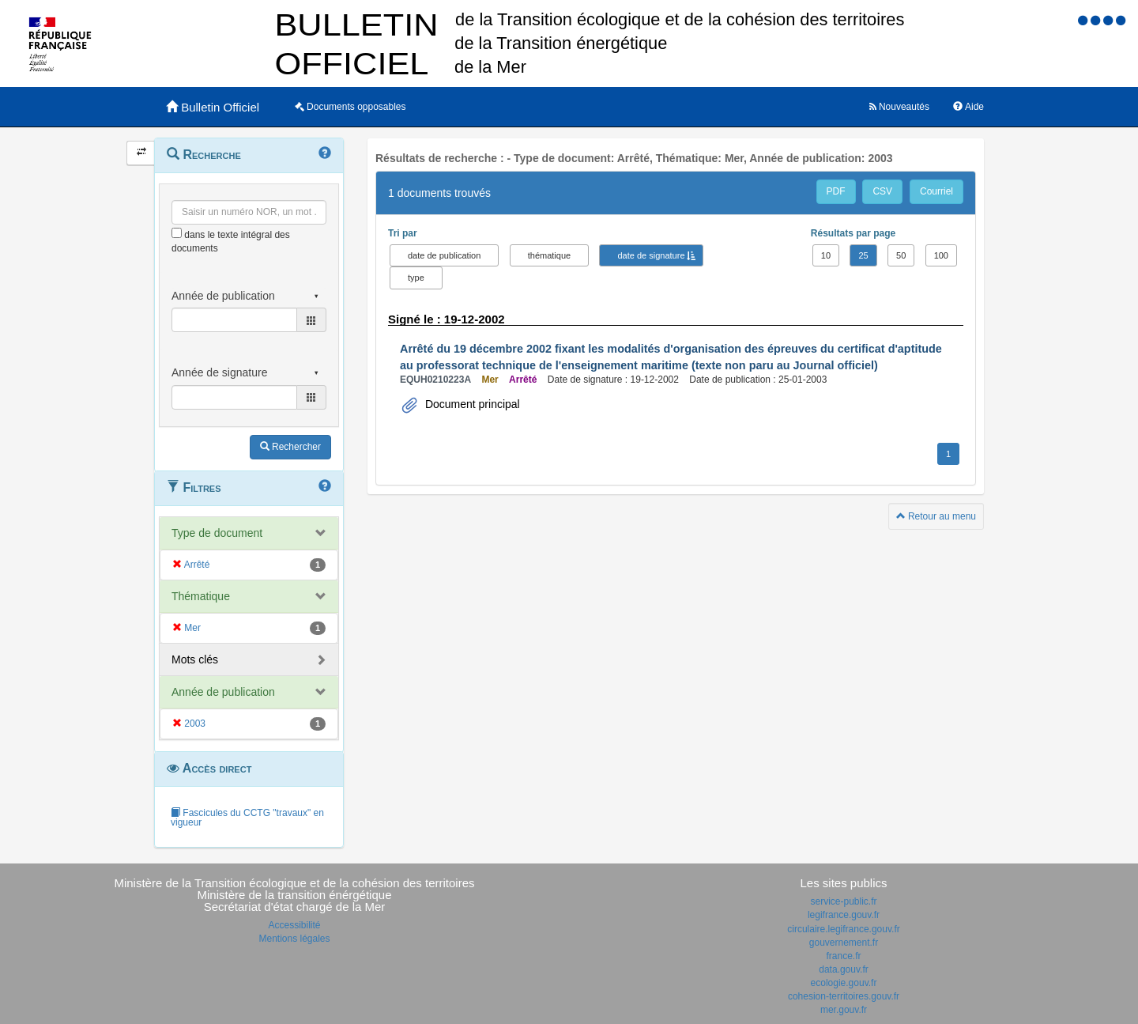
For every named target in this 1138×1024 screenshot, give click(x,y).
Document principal (471, 404)
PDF (836, 191)
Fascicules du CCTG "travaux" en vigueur (247, 817)
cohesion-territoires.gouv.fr (843, 996)
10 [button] (826, 255)
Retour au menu (936, 516)
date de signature (650, 255)
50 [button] (901, 255)
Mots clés (194, 659)
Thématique (200, 596)
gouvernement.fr (843, 942)
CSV (882, 191)
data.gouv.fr (843, 969)
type (416, 277)
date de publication (444, 255)
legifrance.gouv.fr (844, 914)
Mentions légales (294, 938)
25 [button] (863, 255)
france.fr (843, 956)
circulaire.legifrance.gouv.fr (843, 929)
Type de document (216, 533)
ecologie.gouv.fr (844, 982)
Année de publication (223, 692)
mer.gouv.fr (843, 1009)
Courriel (936, 191)
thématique (549, 255)
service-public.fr (843, 901)
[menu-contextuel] (176, 233)
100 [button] (941, 255)
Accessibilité (294, 925)
